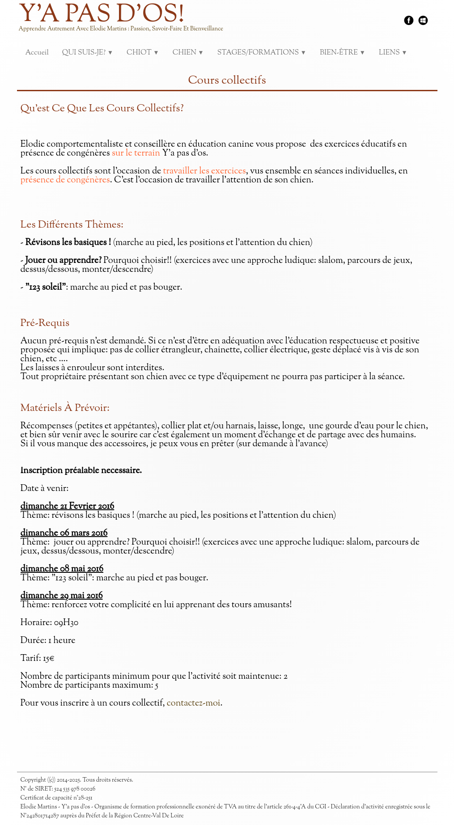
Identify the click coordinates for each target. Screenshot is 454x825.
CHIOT (143, 53)
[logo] (124, 22)
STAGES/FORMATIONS (261, 53)
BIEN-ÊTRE (342, 53)
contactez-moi (194, 703)
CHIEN (188, 53)
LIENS (393, 53)
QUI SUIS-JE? (87, 53)
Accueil (37, 53)
